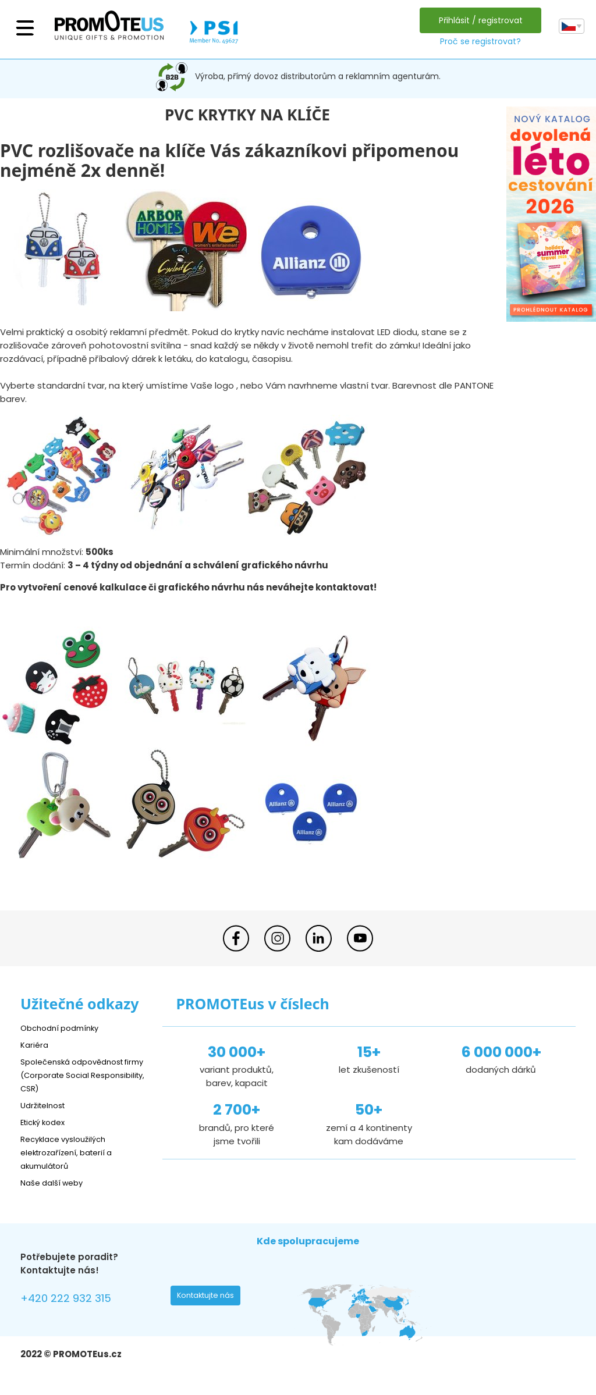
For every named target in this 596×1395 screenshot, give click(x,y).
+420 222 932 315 (72, 1300)
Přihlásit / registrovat (478, 20)
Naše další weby (55, 1182)
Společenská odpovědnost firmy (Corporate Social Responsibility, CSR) (78, 1074)
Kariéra (35, 1044)
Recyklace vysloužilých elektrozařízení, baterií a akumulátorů (73, 1152)
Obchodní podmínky (64, 1028)
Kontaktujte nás (209, 1298)
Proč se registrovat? (477, 41)
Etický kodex (46, 1122)
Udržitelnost (46, 1105)
